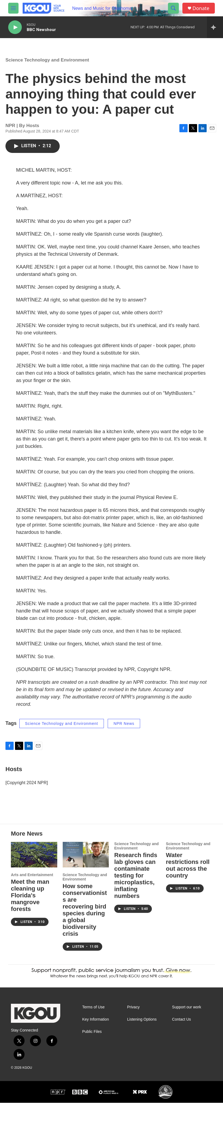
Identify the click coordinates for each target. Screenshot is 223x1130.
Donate (200, 8)
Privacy (133, 1034)
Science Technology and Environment (47, 65)
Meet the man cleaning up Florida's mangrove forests (30, 923)
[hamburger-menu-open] (13, 8)
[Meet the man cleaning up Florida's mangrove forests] (34, 882)
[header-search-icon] (173, 8)
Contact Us (181, 1047)
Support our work (186, 1034)
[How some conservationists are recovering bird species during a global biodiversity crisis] (86, 882)
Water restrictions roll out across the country (188, 892)
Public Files (92, 1059)
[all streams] (215, 27)
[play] (15, 27)
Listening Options (141, 1047)
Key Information (95, 1047)
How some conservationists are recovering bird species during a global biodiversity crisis (85, 937)
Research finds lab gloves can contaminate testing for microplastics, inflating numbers (135, 902)
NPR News (123, 729)
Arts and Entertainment (32, 902)
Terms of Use (93, 1034)
